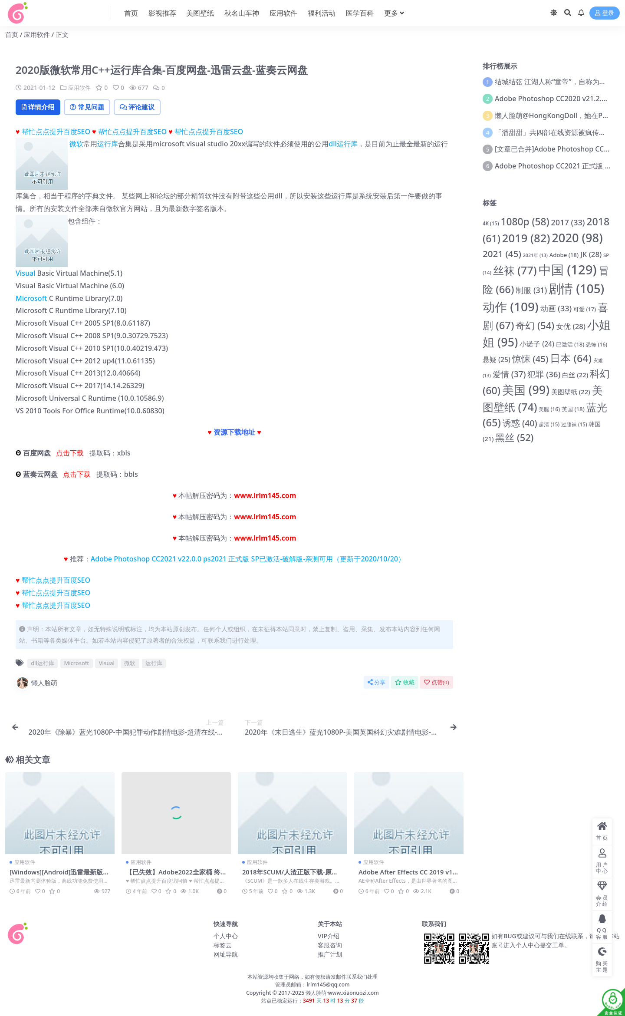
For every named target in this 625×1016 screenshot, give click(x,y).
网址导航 (226, 954)
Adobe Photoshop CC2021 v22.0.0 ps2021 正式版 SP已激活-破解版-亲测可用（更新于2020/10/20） (248, 559)
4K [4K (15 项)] (491, 223)
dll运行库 (343, 144)
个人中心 (226, 936)
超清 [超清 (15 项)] (549, 424)
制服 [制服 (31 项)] (531, 290)
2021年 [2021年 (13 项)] (535, 255)
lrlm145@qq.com (327, 985)
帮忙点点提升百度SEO (56, 132)
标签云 (223, 945)
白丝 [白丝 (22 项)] (575, 374)
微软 (76, 144)
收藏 (404, 683)
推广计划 (330, 954)
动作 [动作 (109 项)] (511, 306)
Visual (25, 274)
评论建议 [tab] (146, 107)
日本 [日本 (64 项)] (571, 358)
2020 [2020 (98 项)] (577, 238)
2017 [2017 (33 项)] (568, 222)
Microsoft (31, 298)
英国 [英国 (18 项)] (573, 409)
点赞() (436, 683)
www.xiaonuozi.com (353, 993)
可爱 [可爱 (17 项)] (584, 309)
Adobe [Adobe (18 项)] (564, 255)
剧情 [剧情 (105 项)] (576, 288)
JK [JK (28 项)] (591, 254)
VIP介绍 (328, 936)
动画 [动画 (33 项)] (556, 308)
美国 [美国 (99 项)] (525, 390)
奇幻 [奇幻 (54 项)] (535, 325)
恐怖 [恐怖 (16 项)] (596, 344)
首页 (11, 34)
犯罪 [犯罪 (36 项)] (543, 374)
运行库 (107, 144)
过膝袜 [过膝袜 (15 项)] (574, 424)
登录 (604, 13)
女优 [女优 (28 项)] (571, 326)
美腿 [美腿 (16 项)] (549, 409)
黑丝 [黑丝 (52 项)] (514, 437)
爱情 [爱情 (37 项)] (509, 374)
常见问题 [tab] (92, 107)
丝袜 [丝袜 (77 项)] (515, 270)
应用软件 (37, 34)
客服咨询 (330, 945)
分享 (376, 683)
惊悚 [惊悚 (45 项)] (530, 359)
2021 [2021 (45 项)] (502, 253)
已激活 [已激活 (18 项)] (570, 344)
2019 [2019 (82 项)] (526, 238)
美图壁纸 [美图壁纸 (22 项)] (570, 391)
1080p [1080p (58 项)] (524, 221)
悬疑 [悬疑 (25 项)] (496, 359)
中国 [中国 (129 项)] (568, 269)
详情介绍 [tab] (39, 107)
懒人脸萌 (36, 683)
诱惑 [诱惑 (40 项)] (520, 423)
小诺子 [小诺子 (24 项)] (537, 344)
